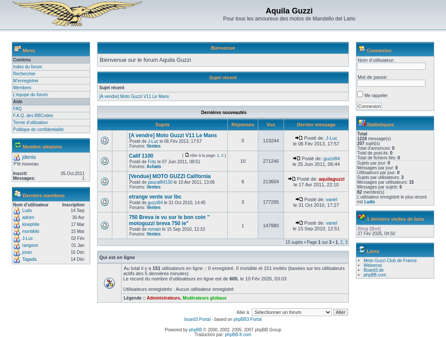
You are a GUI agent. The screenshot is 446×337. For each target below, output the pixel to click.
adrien (28, 217)
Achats (153, 166)
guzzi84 (331, 158)
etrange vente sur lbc (155, 197)
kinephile (30, 224)
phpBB (195, 329)
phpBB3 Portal (247, 319)
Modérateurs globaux (204, 298)
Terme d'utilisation (30, 122)
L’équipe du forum (30, 94)
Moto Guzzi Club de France (390, 260)
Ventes (153, 146)
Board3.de (374, 270)
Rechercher (24, 73)
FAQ (17, 108)
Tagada (29, 259)
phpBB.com (375, 275)
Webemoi (373, 265)
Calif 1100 (141, 156)
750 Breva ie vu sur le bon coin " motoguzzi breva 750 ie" (169, 220)
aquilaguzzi (332, 179)
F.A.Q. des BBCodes (33, 115)
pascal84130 (160, 182)
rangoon (30, 245)
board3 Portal (197, 319)
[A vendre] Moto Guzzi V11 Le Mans (134, 96)
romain (154, 229)
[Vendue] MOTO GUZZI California (170, 176)
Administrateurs (163, 298)
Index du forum (27, 66)
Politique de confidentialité (38, 129)
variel (331, 199)
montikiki (30, 231)
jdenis (29, 157)
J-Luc (27, 238)
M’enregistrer (25, 80)
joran (27, 252)
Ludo (27, 210)
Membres (22, 87)
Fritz (152, 161)
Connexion (379, 50)
